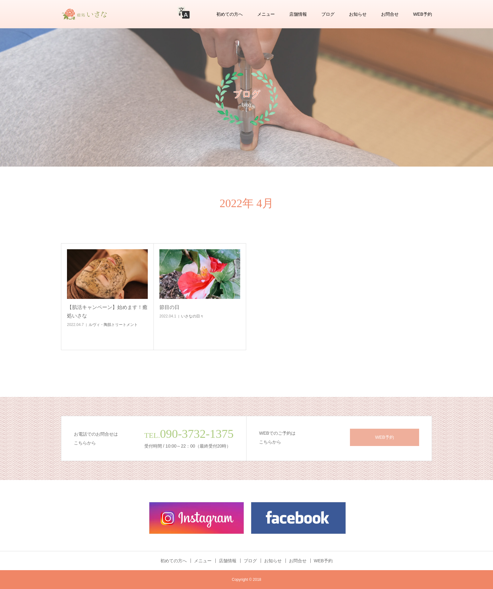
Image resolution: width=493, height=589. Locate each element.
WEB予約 (422, 14)
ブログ (328, 14)
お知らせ (358, 14)
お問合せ (390, 14)
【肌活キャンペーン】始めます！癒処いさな (107, 311)
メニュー (266, 14)
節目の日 (169, 307)
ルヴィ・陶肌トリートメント (113, 324)
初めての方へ (229, 14)
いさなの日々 (192, 316)
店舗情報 (298, 14)
